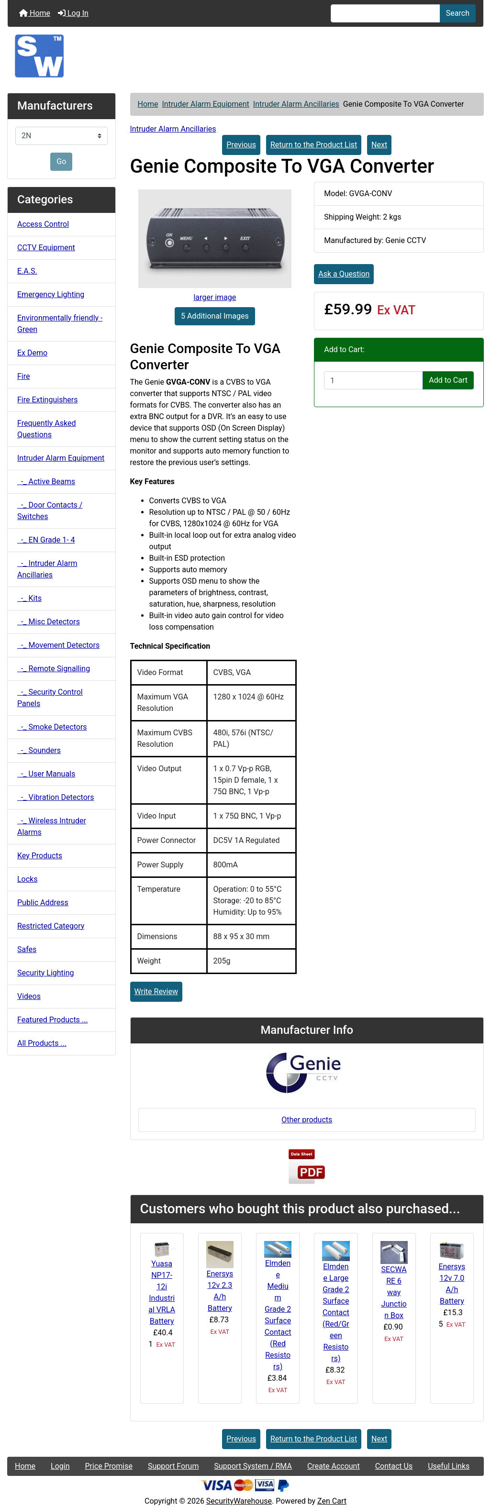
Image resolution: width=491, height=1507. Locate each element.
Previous (241, 144)
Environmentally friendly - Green (59, 323)
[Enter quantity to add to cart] (373, 380)
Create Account (333, 1466)
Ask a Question (343, 273)
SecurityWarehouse (239, 1501)
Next (379, 144)
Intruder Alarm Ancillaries (296, 104)
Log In (73, 13)
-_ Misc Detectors (48, 621)
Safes (26, 949)
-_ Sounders (39, 750)
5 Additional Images (215, 316)
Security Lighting (45, 972)
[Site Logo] (245, 56)
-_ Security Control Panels (50, 697)
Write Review (156, 991)
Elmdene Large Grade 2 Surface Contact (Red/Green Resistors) (336, 1312)
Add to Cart (448, 380)
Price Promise (109, 1466)
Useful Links (448, 1466)
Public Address (42, 902)
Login (60, 1466)
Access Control (43, 224)
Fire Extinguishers (47, 399)
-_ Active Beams (46, 481)
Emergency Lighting (50, 294)
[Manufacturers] (61, 136)
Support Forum (173, 1466)
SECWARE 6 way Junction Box (393, 1292)
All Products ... (42, 1043)
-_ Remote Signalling (53, 668)
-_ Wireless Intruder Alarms (51, 826)
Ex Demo (32, 352)
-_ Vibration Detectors (55, 797)
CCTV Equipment (46, 247)
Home (34, 13)
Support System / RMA (252, 1466)
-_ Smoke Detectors (52, 726)
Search (457, 13)
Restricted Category (50, 926)
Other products (306, 1119)
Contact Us (394, 1466)
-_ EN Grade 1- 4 (46, 539)
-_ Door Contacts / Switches (49, 510)
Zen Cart (331, 1501)
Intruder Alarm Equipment (205, 104)
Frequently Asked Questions (46, 429)
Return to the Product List (313, 144)
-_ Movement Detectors (58, 645)
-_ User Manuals (46, 773)
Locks (27, 879)
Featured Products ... (52, 1019)
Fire (23, 376)
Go (61, 161)
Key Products (39, 855)
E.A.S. (27, 271)
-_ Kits (29, 598)
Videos (29, 996)
